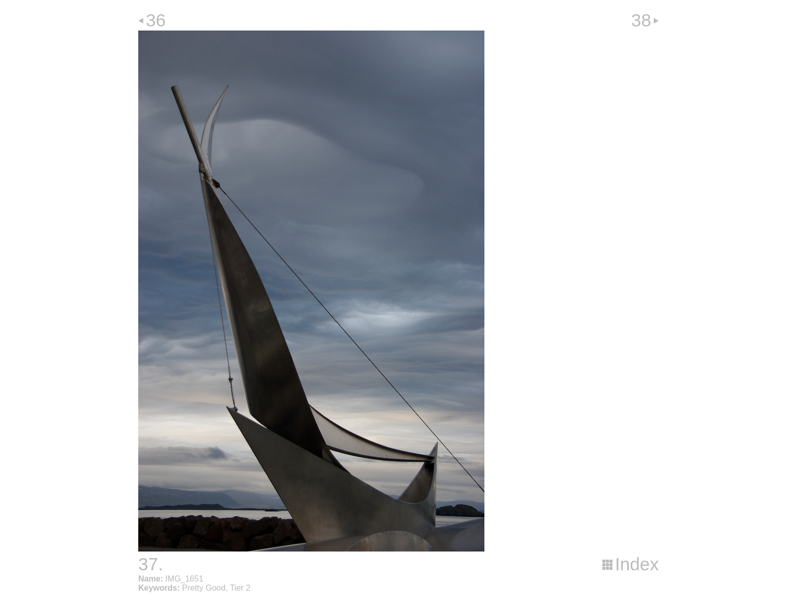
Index (637, 564)
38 (641, 20)
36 (156, 20)
